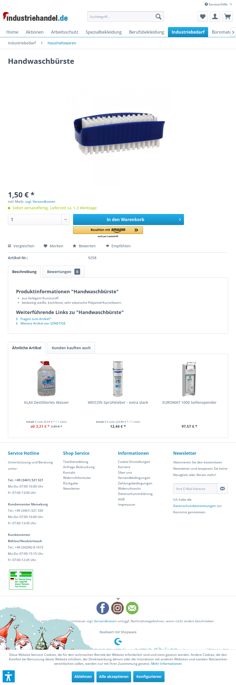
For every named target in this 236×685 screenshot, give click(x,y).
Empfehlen (118, 245)
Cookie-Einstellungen (134, 461)
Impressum (126, 504)
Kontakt (69, 472)
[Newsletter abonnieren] (222, 488)
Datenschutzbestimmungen (194, 506)
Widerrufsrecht (129, 488)
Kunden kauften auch (71, 347)
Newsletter (71, 488)
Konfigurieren (148, 676)
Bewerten (85, 245)
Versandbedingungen (134, 477)
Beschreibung (24, 271)
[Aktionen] (34, 32)
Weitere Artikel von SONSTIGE (41, 323)
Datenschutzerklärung (135, 493)
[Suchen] (158, 16)
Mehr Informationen (166, 663)
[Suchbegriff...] (125, 16)
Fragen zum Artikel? (33, 319)
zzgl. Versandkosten (40, 201)
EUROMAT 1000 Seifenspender (189, 402)
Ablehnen (83, 676)
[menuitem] (125, 16)
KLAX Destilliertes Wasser (46, 402)
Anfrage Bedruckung (79, 467)
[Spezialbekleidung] (103, 32)
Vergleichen (21, 245)
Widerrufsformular (77, 477)
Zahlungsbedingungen (135, 483)
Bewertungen (63, 272)
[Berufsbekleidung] (146, 32)
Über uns (125, 472)
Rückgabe (70, 483)
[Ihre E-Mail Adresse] (195, 488)
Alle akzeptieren (114, 676)
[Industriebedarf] (188, 32)
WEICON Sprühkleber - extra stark (118, 402)
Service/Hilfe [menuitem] (216, 4)
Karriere (124, 467)
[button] (108, 232)
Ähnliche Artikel (26, 347)
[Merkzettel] (202, 16)
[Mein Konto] (215, 16)
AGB (121, 499)
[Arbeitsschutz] (64, 32)
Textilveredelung (75, 461)
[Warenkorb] (227, 16)
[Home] (12, 32)
